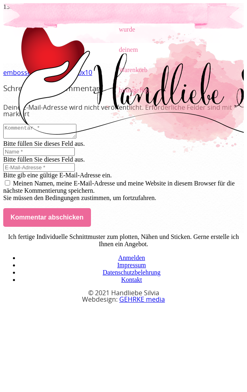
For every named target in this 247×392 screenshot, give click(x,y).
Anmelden (131, 260)
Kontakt (131, 282)
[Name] (39, 154)
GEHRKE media (142, 302)
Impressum (131, 267)
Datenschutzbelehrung (131, 274)
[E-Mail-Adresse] (39, 170)
